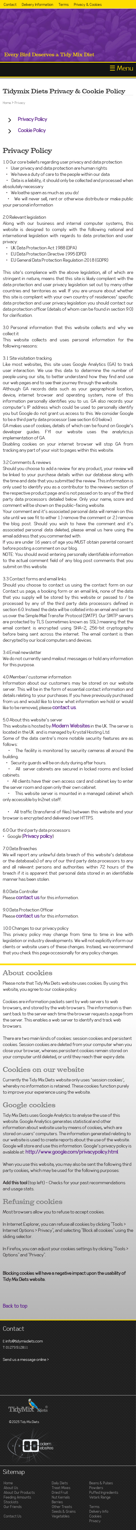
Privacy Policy (32, 119)
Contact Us (12, 1516)
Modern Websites (71, 726)
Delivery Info (98, 1512)
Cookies (95, 1516)
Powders (96, 1488)
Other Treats (62, 1507)
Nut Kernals (61, 1497)
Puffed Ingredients (103, 1493)
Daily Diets (60, 1483)
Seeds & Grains (64, 1512)
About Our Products (19, 1493)
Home (7, 102)
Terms (63, 5)
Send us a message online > (26, 1360)
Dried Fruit (60, 1493)
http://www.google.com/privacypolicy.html (71, 1152)
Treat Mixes (61, 1488)
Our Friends (13, 1507)
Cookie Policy (32, 130)
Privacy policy (37, 836)
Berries (57, 1502)
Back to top (15, 1306)
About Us (11, 1488)
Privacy (20, 102)
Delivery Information (37, 5)
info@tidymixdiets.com (24, 1341)
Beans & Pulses (101, 1483)
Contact (10, 5)
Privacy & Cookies (88, 5)
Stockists (11, 1502)
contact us (64, 707)
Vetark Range (100, 1497)
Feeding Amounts (17, 1497)
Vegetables (60, 1516)
